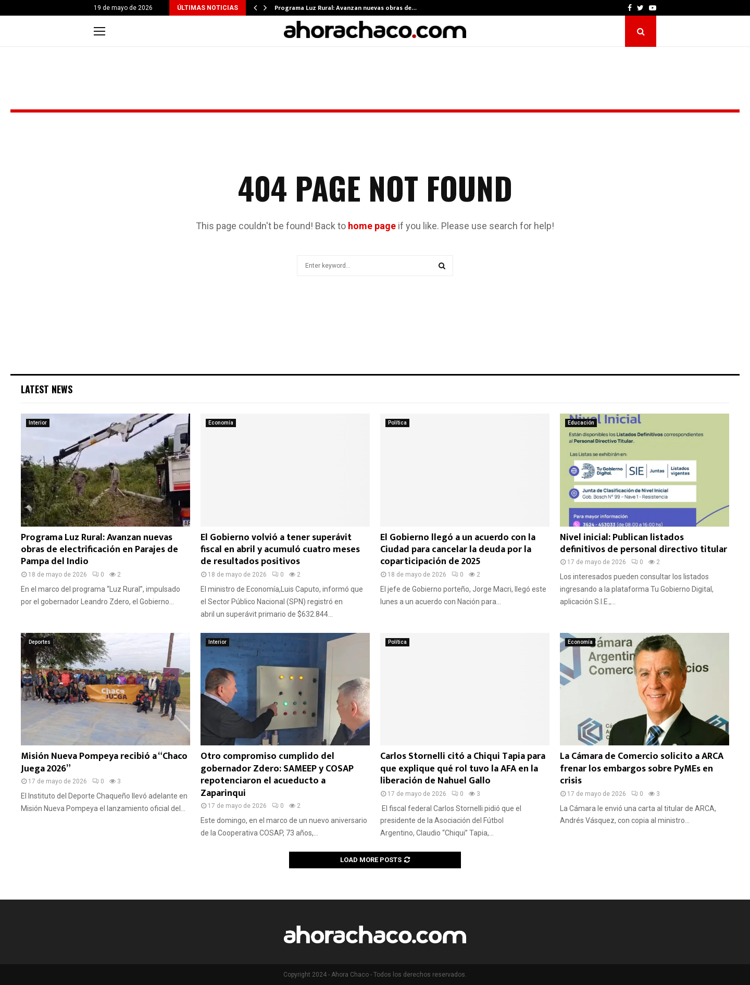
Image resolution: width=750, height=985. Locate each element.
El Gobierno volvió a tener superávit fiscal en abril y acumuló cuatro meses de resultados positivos (280, 550)
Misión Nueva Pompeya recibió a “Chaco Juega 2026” (104, 762)
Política (397, 423)
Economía (220, 423)
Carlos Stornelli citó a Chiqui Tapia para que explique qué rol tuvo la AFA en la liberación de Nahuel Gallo (462, 769)
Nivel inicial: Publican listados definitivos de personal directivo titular (643, 543)
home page (372, 225)
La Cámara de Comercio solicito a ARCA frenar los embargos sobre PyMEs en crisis (641, 769)
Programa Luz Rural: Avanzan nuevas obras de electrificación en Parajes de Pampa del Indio (99, 550)
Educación (581, 423)
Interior (38, 423)
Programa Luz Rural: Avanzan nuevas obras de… (345, 8)
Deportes (40, 642)
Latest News (46, 389)
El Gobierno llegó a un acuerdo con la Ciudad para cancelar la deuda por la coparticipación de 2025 (457, 550)
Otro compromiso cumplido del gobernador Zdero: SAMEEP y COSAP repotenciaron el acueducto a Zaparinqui (277, 775)
